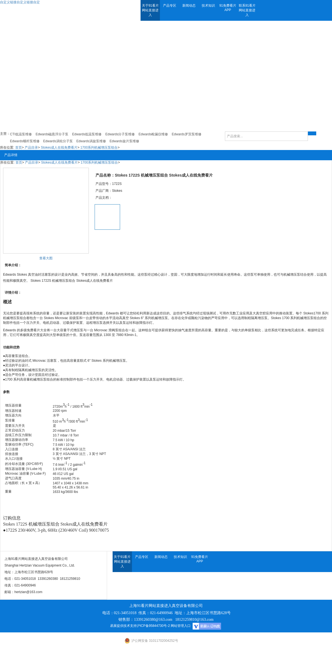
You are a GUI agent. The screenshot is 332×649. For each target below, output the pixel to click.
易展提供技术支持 (123, 626)
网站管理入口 (181, 626)
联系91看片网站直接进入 (247, 10)
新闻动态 (189, 5)
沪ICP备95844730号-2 (153, 626)
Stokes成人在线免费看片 (59, 147)
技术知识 (208, 5)
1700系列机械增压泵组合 (99, 147)
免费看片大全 (37, 330)
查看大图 (46, 258)
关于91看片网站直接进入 (150, 10)
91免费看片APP (227, 8)
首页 (18, 147)
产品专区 (169, 5)
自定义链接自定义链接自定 (20, 2)
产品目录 (31, 147)
